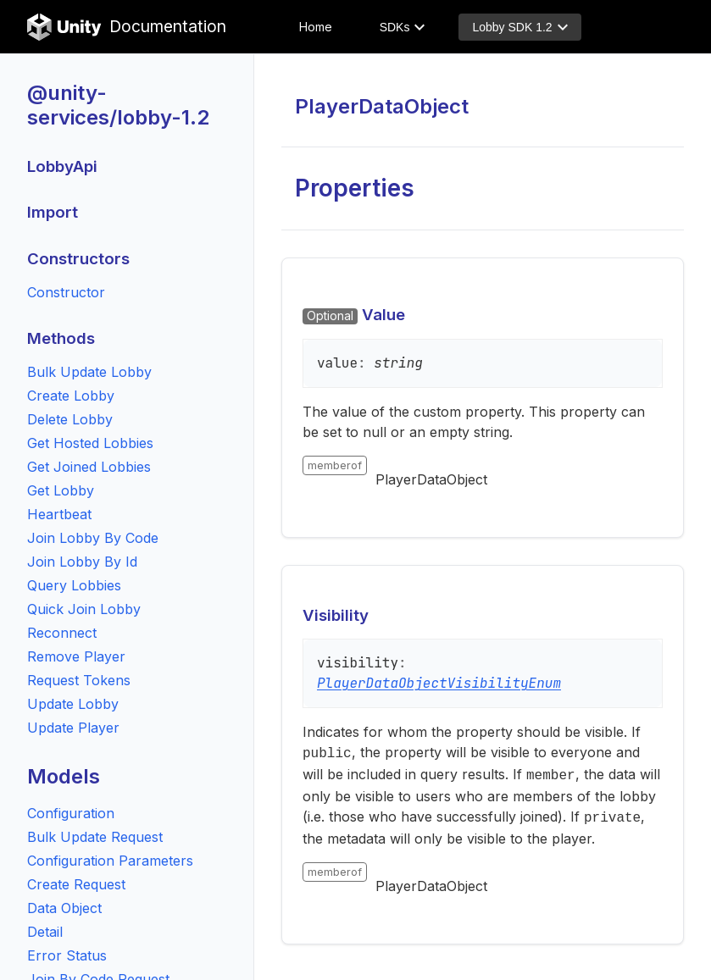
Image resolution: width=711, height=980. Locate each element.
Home (315, 26)
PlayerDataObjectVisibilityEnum (439, 683)
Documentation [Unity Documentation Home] (126, 27)
